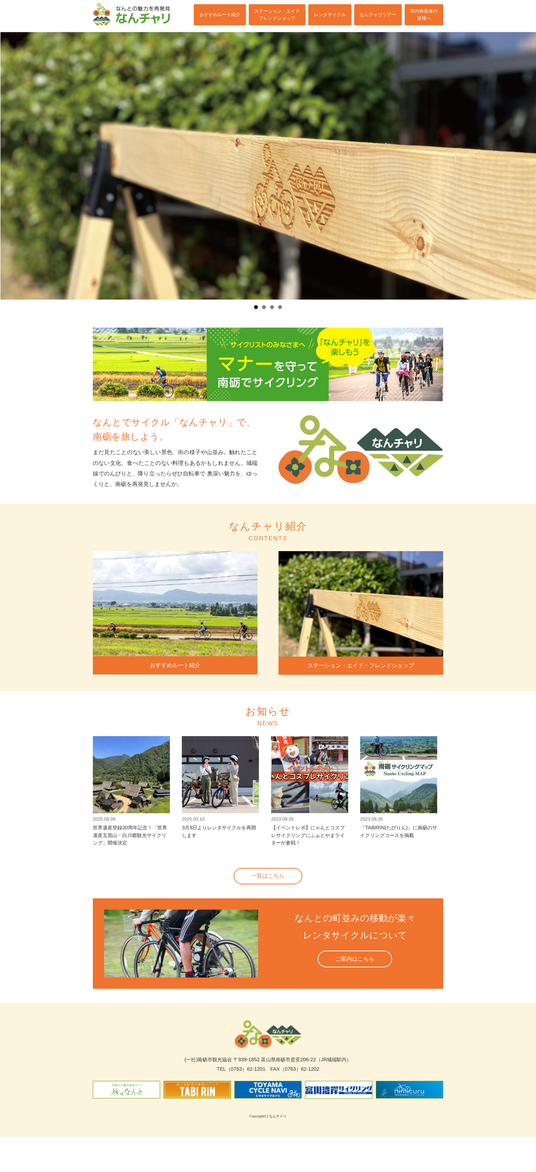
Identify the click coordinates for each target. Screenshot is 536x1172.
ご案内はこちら (354, 967)
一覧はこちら (268, 884)
